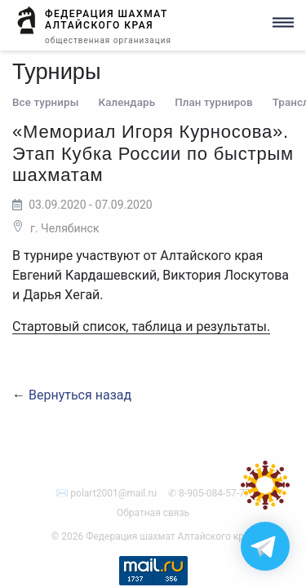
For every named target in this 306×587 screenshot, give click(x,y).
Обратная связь (153, 513)
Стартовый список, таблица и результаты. (141, 326)
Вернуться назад (80, 395)
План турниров (214, 102)
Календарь (127, 102)
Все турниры (45, 102)
